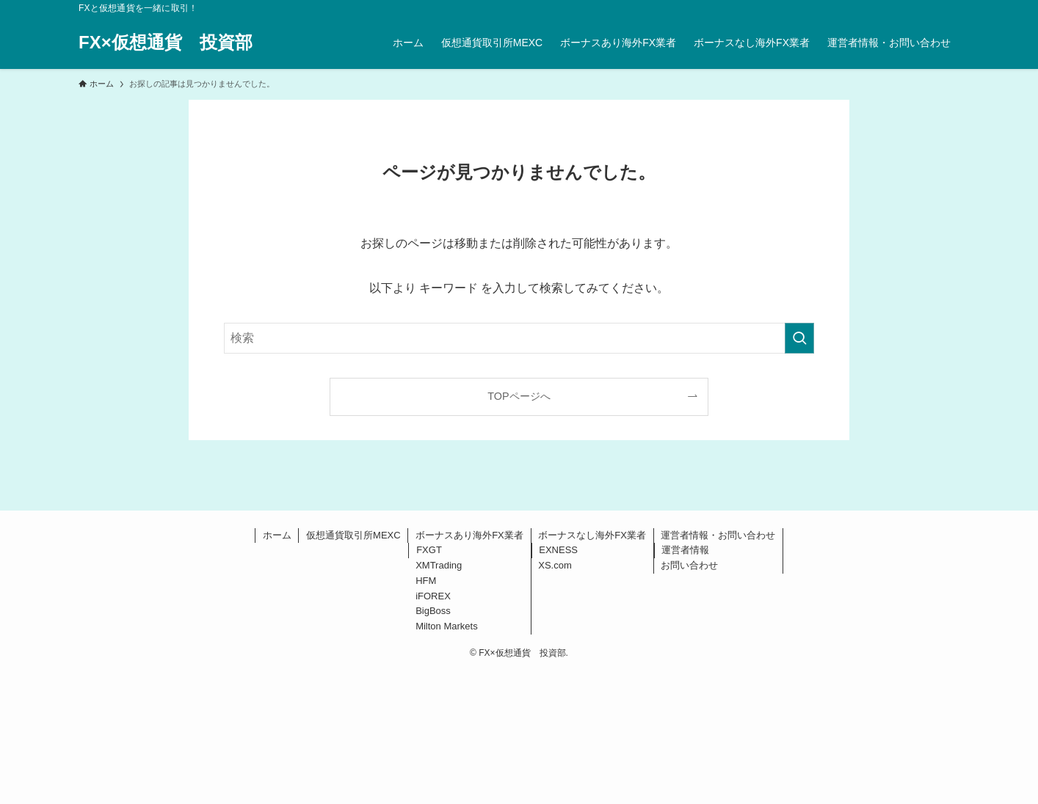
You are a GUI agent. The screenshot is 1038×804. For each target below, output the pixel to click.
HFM (425, 580)
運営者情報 (685, 549)
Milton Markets (446, 626)
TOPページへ (518, 396)
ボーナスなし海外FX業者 (592, 535)
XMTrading (438, 565)
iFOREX (433, 596)
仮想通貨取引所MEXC (353, 535)
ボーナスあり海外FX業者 (469, 535)
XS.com (555, 565)
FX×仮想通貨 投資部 (166, 42)
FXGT (429, 549)
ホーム (277, 535)
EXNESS (558, 549)
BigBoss (433, 610)
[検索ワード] (519, 338)
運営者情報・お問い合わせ (718, 535)
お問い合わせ (689, 565)
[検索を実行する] (799, 338)
